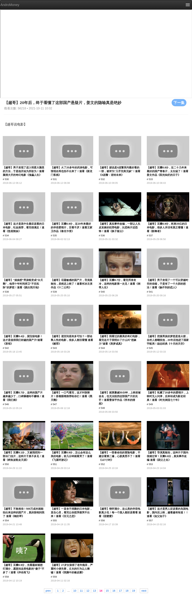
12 (88, 590)
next (143, 590)
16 (113, 590)
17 (120, 590)
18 (126, 590)
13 (94, 590)
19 (133, 590)
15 (107, 590)
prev (48, 590)
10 (74, 590)
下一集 (179, 102)
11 (81, 590)
